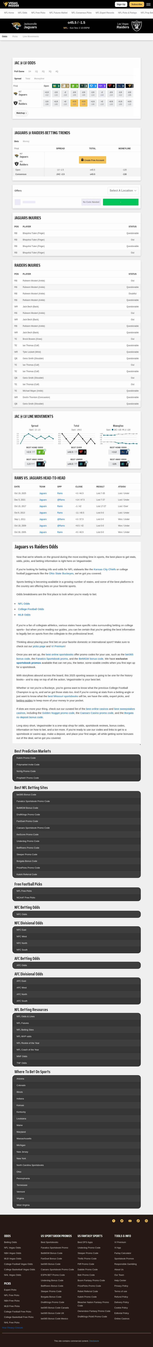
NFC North (22, 943)
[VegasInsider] (4, 1224)
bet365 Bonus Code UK (52, 1313)
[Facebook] (114, 1221)
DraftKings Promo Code (28, 814)
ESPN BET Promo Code (53, 1275)
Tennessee (22, 1185)
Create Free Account (92, 159)
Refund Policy (121, 1297)
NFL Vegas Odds (12, 1247)
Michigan (21, 1145)
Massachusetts (24, 1138)
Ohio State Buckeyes (61, 573)
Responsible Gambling (125, 1264)
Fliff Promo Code (86, 1264)
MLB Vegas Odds (12, 1258)
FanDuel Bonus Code (51, 1258)
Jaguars (43, 493)
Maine (20, 1125)
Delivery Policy (121, 1302)
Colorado (21, 1085)
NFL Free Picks (24, 891)
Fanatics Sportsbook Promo (54, 1247)
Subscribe (136, 4)
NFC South (22, 949)
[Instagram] (147, 1221)
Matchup (21, 113)
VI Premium (120, 1242)
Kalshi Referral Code (27, 874)
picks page (39, 646)
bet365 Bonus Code (26, 794)
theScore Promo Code (28, 834)
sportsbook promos (29, 662)
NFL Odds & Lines (26, 1016)
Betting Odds (10, 1242)
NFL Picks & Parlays (127, 13)
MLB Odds (24, 614)
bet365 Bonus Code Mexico (54, 1318)
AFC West (22, 987)
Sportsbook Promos (124, 1258)
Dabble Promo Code (88, 1269)
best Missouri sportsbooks (63, 696)
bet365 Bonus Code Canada (55, 1307)
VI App (117, 1247)
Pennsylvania (23, 1178)
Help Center (120, 1280)
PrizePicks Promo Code (28, 867)
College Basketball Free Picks (19, 1317)
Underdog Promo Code (28, 841)
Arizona (20, 1078)
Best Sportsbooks (49, 1242)
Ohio (19, 1172)
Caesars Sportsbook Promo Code (33, 828)
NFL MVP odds (24, 1036)
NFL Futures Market (58, 13)
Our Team (119, 1275)
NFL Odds (22, 13)
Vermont (21, 1191)
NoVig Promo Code (26, 771)
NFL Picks (38, 13)
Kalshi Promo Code (26, 758)
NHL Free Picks (12, 1322)
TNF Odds (22, 1063)
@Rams (61, 500)
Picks (15, 36)
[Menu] (148, 4)
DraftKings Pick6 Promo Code (92, 1316)
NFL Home (9, 13)
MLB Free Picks (12, 1306)
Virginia (20, 1198)
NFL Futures (23, 1023)
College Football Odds (31, 609)
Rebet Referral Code (88, 1291)
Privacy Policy (121, 1286)
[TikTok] (139, 1221)
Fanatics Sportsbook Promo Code (33, 801)
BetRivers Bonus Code (52, 1286)
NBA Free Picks (12, 1300)
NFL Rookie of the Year (28, 1043)
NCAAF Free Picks (26, 897)
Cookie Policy (121, 1307)
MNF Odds (22, 1056)
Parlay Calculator (122, 1253)
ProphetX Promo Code (28, 778)
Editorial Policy (121, 1313)
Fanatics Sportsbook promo (52, 658)
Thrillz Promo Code (87, 1258)
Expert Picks (10, 1290)
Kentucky (21, 1112)
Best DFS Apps (85, 1242)
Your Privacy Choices (12, 1327)
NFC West (22, 936)
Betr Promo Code (86, 1275)
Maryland (21, 1132)
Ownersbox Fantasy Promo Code (94, 1311)
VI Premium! (58, 646)
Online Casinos (121, 1318)
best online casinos (97, 708)
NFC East (21, 930)
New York (21, 1158)
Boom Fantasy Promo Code (91, 1280)
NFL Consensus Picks (81, 13)
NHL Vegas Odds (12, 1275)
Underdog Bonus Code (52, 1280)
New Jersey (22, 1152)
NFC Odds (22, 914)
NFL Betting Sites (25, 1029)
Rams (60, 493)
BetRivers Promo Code (28, 848)
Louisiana (21, 1118)
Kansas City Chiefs (105, 569)
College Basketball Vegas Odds (19, 1269)
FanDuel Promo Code (27, 821)
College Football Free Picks (17, 1311)
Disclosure (94, 1341)
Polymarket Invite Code (28, 764)
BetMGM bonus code (91, 658)
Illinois (20, 1092)
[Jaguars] (23, 95)
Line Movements (31, 36)
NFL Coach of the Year (28, 1049)
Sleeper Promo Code (27, 854)
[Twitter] (122, 1221)
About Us (118, 1269)
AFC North (22, 994)
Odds (4, 36)
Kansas (20, 1105)
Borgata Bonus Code (27, 861)
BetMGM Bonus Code (27, 808)
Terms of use (120, 1291)
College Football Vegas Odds (18, 1264)
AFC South (22, 1001)
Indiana (20, 1098)
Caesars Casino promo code (96, 712)
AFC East (21, 981)
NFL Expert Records (105, 13)
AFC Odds (22, 965)
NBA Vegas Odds (12, 1253)
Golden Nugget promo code (58, 712)
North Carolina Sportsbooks (30, 1165)
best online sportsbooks (59, 654)
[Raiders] (23, 104)
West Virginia (23, 1205)
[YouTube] (130, 1221)
